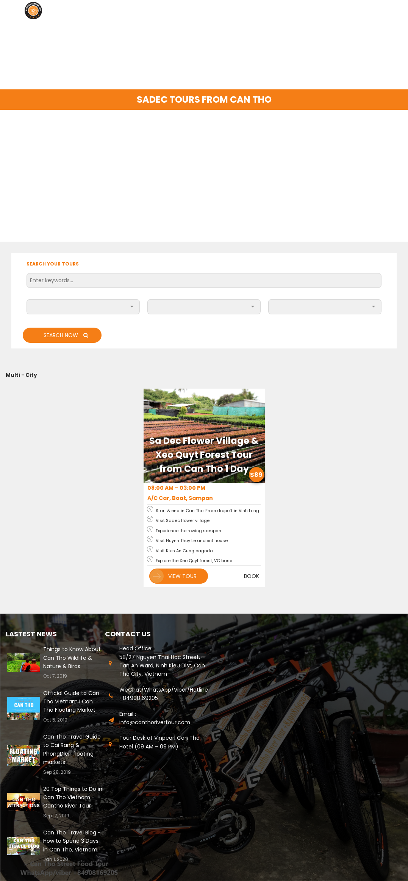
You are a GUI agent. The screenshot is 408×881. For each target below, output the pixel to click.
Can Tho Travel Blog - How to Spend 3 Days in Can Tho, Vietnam (72, 841)
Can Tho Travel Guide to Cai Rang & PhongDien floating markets (72, 749)
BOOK (251, 576)
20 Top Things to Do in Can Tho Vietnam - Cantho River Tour (72, 797)
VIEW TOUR (173, 576)
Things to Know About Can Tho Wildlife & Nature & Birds (72, 657)
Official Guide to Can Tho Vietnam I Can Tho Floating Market (71, 701)
